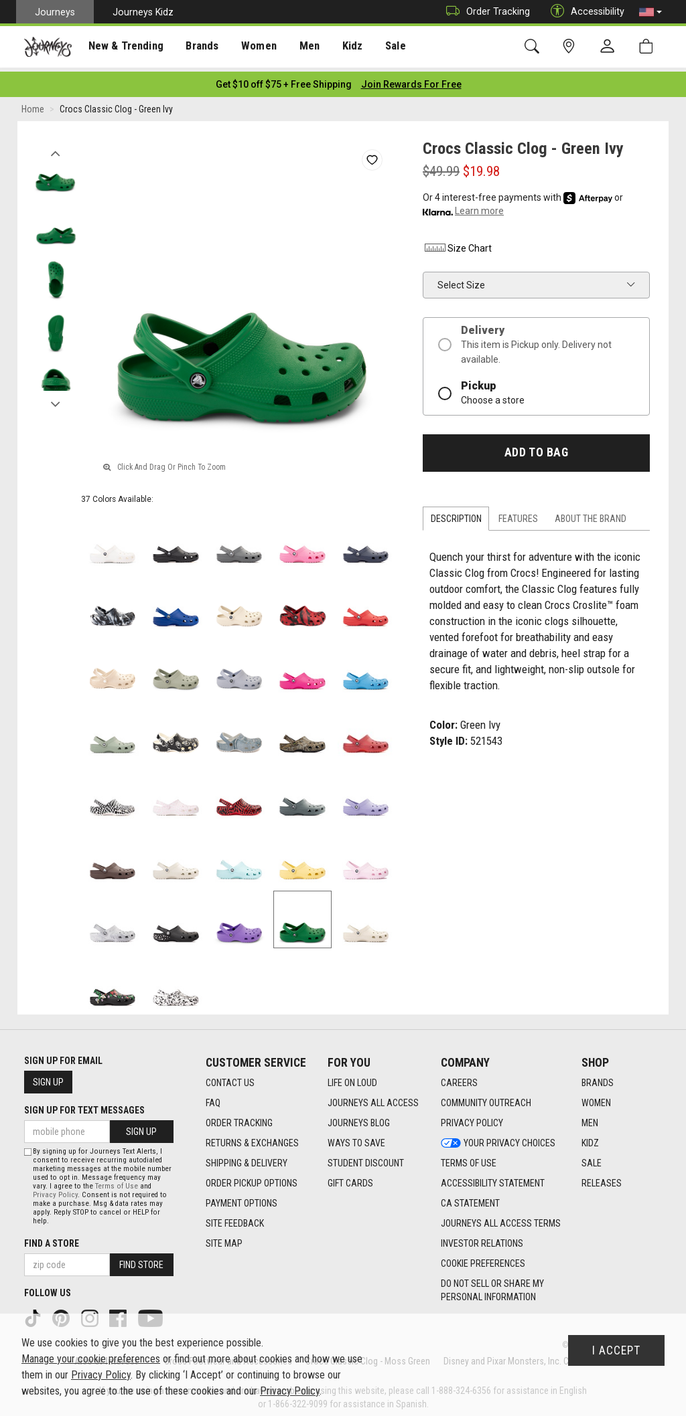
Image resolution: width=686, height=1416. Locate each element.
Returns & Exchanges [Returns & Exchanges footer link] (252, 1139)
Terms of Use (116, 1182)
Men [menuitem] (301, 47)
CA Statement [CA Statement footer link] (470, 1199)
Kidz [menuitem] (344, 47)
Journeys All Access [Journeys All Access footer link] (373, 1098)
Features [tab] (518, 514)
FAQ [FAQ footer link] (213, 1098)
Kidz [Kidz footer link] (590, 1139)
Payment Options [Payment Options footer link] (241, 1199)
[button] (650, 12)
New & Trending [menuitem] (123, 47)
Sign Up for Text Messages (84, 1106)
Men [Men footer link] (589, 1119)
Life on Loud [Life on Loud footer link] (352, 1078)
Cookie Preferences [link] (483, 1259)
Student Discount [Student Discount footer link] (366, 1159)
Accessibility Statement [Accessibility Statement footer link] (493, 1179)
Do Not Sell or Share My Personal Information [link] (492, 1286)
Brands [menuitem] (197, 47)
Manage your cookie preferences (90, 1358)
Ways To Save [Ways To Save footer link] (356, 1139)
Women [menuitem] (252, 47)
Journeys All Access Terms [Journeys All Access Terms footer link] (501, 1219)
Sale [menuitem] (387, 47)
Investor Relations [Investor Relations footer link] (482, 1239)
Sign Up (48, 1078)
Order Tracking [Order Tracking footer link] (239, 1119)
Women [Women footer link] (596, 1098)
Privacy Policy (55, 1190)
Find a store (51, 1239)
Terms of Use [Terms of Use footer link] (468, 1159)
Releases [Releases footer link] (601, 1179)
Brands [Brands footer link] (597, 1078)
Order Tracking (484, 11)
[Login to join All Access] (284, 80)
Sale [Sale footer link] (591, 1159)
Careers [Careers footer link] (459, 1078)
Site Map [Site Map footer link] (224, 1239)
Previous (55, 146)
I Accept (616, 1350)
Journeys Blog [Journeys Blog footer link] (359, 1119)
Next (55, 397)
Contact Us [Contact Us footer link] (230, 1078)
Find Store (141, 1260)
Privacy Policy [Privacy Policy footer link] (472, 1119)
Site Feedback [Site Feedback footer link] (235, 1219)
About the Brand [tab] (590, 514)
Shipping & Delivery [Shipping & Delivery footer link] (246, 1159)
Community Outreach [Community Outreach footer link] (486, 1098)
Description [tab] (456, 514)
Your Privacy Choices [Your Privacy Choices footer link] (498, 1139)
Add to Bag (536, 448)
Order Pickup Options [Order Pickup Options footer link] (251, 1179)
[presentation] (124, 47)
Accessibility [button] (584, 11)
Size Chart (457, 244)
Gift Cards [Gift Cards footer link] (350, 1179)
